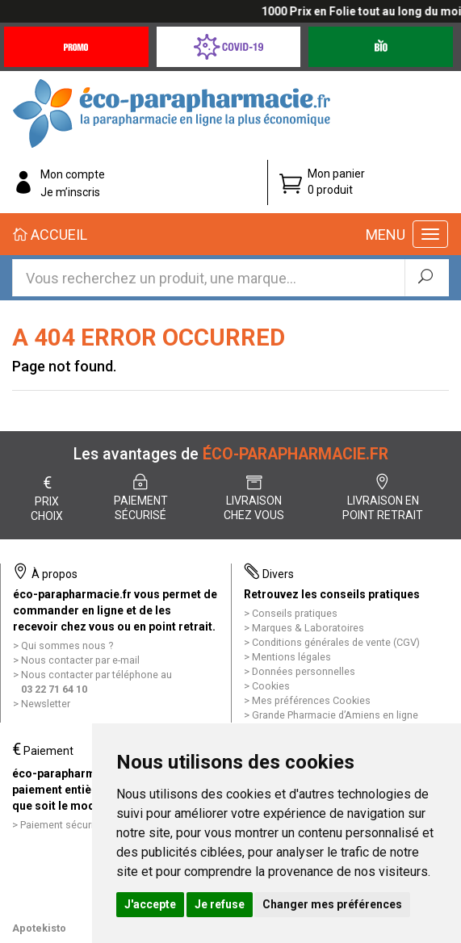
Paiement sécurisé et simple (84, 825)
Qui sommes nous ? (67, 645)
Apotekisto (39, 928)
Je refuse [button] (220, 904)
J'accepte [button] (150, 904)
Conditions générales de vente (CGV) (336, 642)
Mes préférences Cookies (311, 700)
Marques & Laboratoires (308, 628)
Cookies (271, 686)
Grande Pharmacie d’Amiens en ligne (335, 715)
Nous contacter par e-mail (80, 660)
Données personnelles (303, 671)
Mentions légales (291, 657)
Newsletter (45, 704)
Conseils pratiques (294, 613)
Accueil (50, 234)
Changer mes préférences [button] (332, 904)
